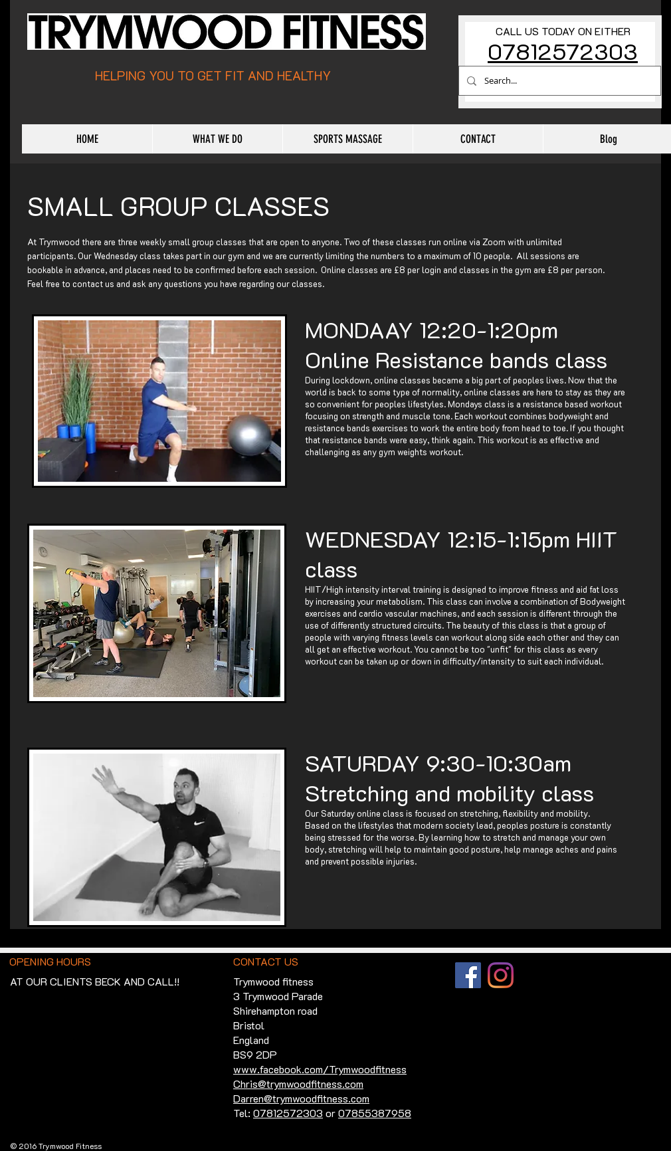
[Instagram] (501, 975)
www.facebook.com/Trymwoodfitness (320, 1069)
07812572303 (563, 51)
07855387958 (374, 1113)
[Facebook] (468, 975)
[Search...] (558, 80)
